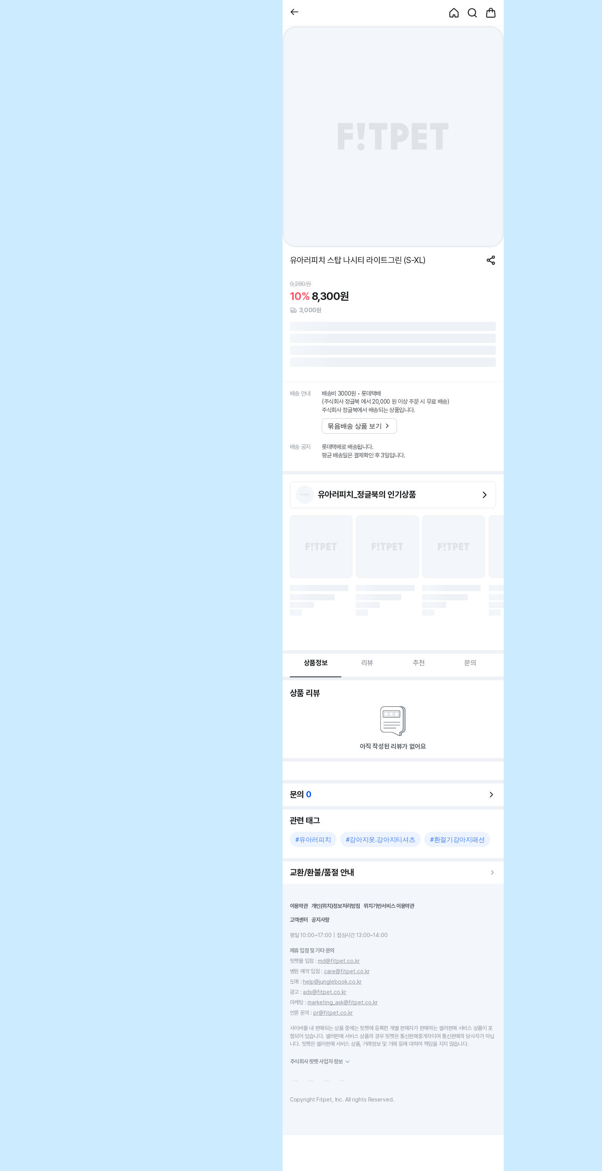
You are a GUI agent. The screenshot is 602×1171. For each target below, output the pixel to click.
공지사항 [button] (320, 919)
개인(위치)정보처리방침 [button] (335, 906)
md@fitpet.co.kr (339, 960)
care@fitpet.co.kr (347, 971)
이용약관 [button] (299, 906)
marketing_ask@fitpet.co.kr (343, 1002)
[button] (294, 12)
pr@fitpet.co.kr (333, 1012)
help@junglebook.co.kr (332, 981)
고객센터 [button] (299, 919)
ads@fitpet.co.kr (324, 992)
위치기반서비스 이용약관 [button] (389, 906)
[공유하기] (490, 260)
